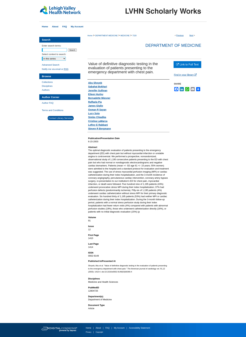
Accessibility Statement (139, 328)
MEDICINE (125, 36)
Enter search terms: (51, 45)
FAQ (107, 328)
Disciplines (47, 86)
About (99, 328)
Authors (46, 90)
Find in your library (185, 74)
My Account (119, 328)
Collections (47, 82)
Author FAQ (47, 103)
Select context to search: (54, 54)
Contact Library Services (61, 118)
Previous (180, 35)
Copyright (99, 332)
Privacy (89, 332)
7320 (134, 36)
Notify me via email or (55, 69)
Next (191, 35)
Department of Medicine (173, 45)
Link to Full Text (187, 64)
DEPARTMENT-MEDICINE (106, 36)
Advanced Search (50, 65)
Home (89, 36)
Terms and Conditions (52, 110)
